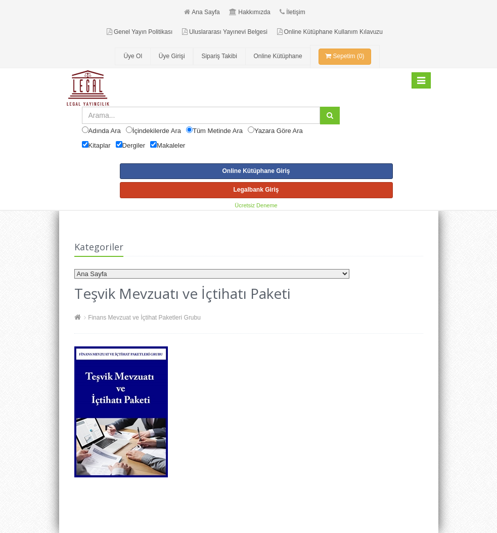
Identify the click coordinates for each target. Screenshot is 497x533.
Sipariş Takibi (219, 56)
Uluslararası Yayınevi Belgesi (224, 31)
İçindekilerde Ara (156, 131)
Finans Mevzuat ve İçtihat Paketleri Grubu (144, 317)
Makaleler (171, 145)
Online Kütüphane (278, 56)
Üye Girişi (172, 56)
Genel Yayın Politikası (139, 31)
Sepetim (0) (344, 56)
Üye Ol (132, 56)
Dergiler (134, 145)
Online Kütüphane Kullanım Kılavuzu (330, 31)
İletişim (292, 12)
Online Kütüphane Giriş (256, 170)
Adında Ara (104, 131)
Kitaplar (99, 145)
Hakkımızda (249, 12)
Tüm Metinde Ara (218, 131)
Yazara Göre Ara (278, 131)
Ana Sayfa (201, 12)
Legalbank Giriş (256, 189)
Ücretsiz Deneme (256, 205)
